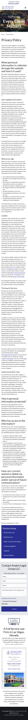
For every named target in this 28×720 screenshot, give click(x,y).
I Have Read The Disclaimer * (10, 601)
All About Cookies (13, 269)
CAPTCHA (4, 604)
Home (2, 34)
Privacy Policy (12, 598)
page (25, 358)
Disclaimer (4, 598)
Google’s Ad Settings (18, 276)
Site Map (13, 715)
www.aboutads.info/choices (9, 354)
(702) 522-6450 (16, 664)
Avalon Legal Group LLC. (18, 711)
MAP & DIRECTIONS (14, 669)
